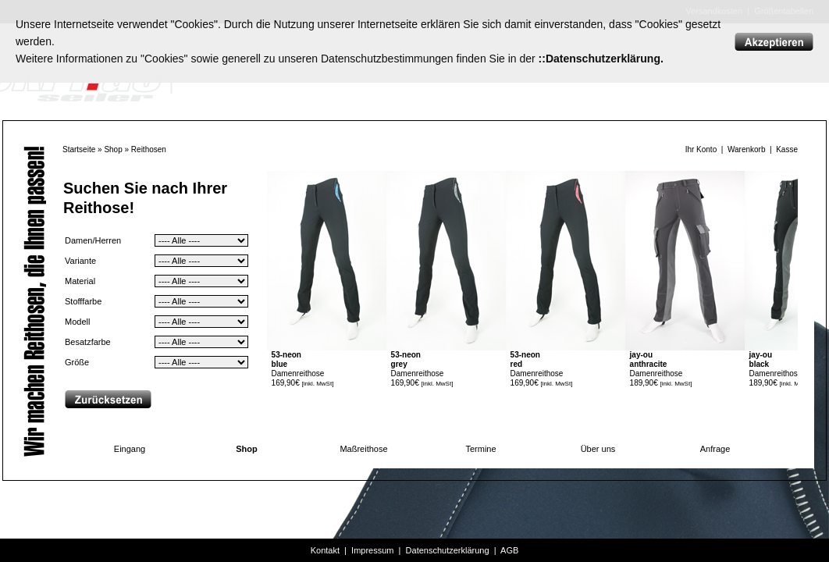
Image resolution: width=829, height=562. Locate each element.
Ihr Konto (701, 149)
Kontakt (325, 550)
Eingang (129, 449)
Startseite (78, 149)
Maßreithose (363, 449)
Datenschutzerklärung (447, 550)
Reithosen (148, 149)
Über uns (598, 449)
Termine (480, 449)
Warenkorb (747, 149)
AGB (509, 550)
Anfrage (715, 449)
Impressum (372, 550)
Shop (113, 149)
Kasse (787, 149)
